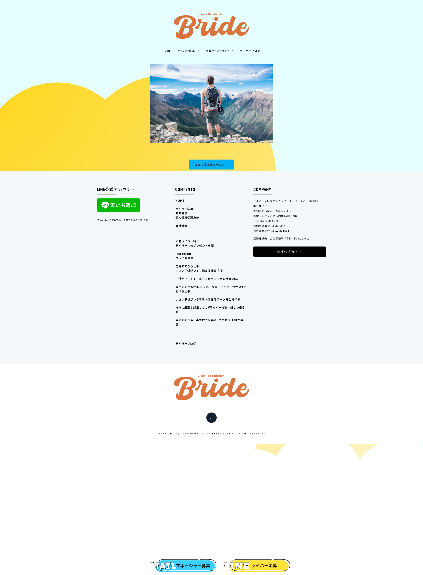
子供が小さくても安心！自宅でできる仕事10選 (122, 220)
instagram (183, 254)
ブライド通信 (184, 258)
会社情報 (181, 226)
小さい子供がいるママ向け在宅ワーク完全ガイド (208, 299)
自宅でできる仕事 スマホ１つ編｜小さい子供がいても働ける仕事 (211, 289)
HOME (167, 50)
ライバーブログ (250, 50)
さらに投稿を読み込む (211, 164)
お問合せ (181, 213)
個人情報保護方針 (187, 217)
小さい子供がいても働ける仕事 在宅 (199, 270)
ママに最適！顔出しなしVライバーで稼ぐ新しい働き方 (210, 309)
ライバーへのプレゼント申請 (195, 245)
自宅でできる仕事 (187, 266)
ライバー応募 (188, 50)
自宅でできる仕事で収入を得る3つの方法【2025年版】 (210, 322)
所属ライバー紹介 (219, 50)
